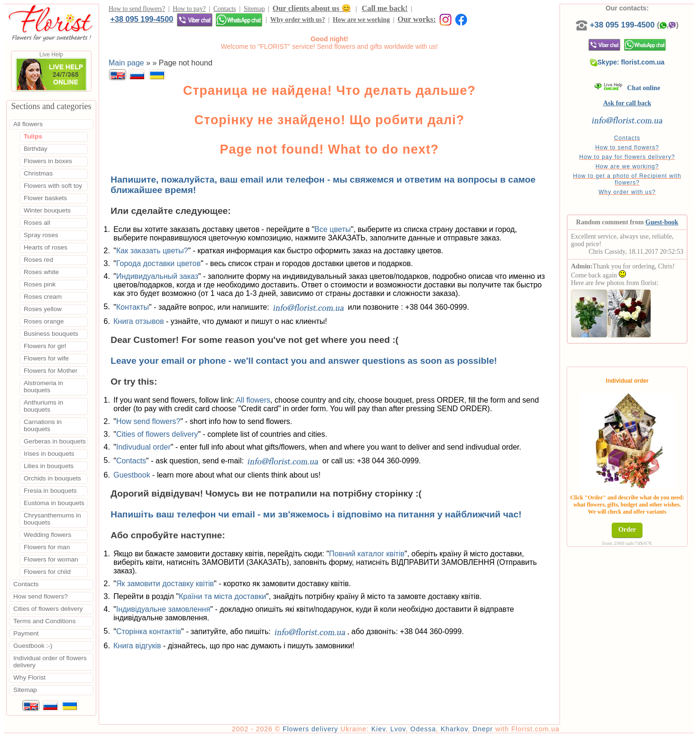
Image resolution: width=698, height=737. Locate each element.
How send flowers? (148, 421)
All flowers (253, 400)
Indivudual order (143, 447)
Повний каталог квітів (366, 554)
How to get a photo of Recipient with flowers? (627, 179)
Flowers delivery (310, 729)
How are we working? (627, 166)
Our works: (416, 19)
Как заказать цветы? (152, 251)
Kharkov (454, 729)
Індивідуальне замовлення (163, 609)
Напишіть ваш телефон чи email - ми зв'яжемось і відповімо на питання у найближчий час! (316, 514)
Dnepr (482, 729)
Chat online (627, 88)
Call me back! (385, 8)
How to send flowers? (137, 8)
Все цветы (332, 229)
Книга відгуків (137, 646)
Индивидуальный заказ (157, 276)
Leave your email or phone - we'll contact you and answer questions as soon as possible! (303, 361)
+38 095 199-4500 (141, 19)
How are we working (361, 19)
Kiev (378, 729)
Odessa (423, 729)
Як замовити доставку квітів (165, 584)
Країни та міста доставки (222, 596)
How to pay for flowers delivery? (627, 157)
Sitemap (254, 8)
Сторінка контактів (148, 631)
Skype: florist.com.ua (627, 62)
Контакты (132, 307)
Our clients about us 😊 (312, 8)
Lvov (398, 729)
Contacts (224, 8)
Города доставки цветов (158, 263)
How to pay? (189, 8)
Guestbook (131, 475)
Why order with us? (297, 19)
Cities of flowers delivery (157, 434)
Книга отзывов (138, 321)
